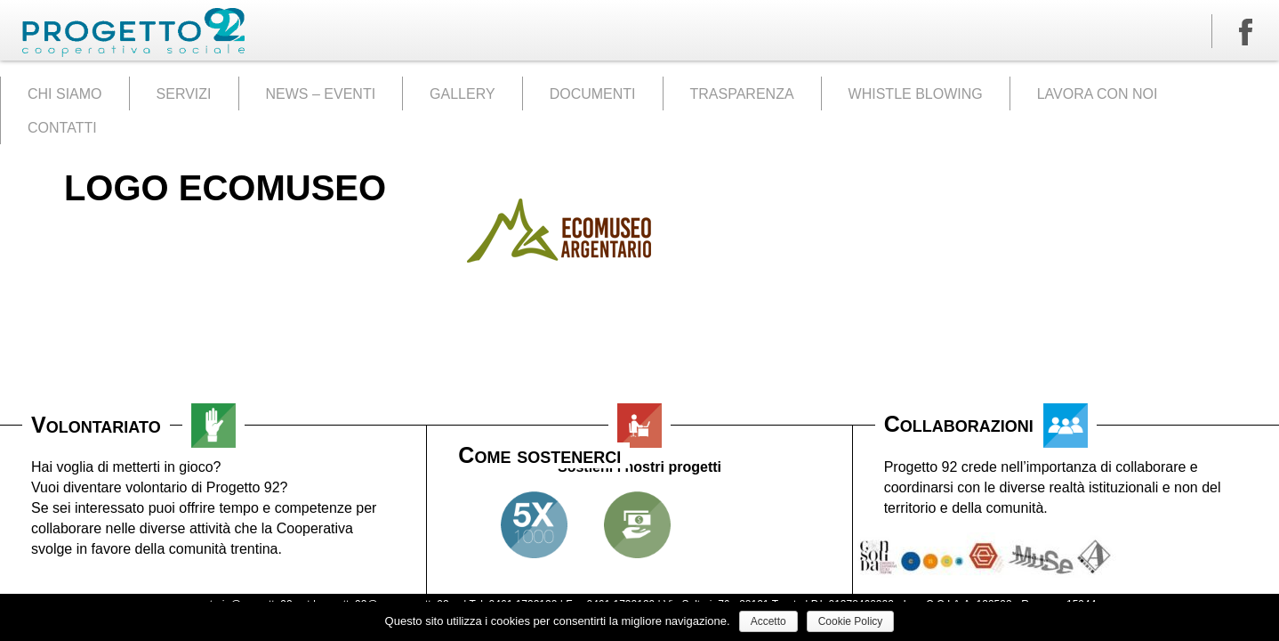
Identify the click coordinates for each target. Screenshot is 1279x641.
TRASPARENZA (742, 93)
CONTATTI (62, 127)
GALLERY (462, 93)
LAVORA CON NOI (1097, 93)
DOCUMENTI (593, 93)
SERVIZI (184, 93)
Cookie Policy (850, 621)
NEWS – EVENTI (321, 93)
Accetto (768, 621)
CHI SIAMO (65, 93)
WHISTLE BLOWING (916, 93)
